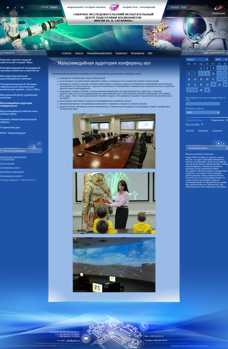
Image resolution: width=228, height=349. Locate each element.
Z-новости (217, 130)
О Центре (66, 53)
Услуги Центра (7, 163)
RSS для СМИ (192, 124)
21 (195, 84)
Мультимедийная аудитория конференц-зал (16, 104)
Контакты (175, 7)
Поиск (183, 7)
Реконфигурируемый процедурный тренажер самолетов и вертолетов (20, 69)
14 (195, 79)
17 (213, 79)
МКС (150, 53)
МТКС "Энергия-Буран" (13, 133)
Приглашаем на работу (11, 176)
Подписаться (217, 120)
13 (189, 79)
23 (207, 84)
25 (219, 84)
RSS (206, 52)
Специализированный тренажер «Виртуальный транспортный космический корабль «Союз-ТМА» (20, 87)
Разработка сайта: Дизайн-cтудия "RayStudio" (189, 346)
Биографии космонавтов (12, 172)
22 (201, 84)
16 (207, 79)
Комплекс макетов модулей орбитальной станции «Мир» (16, 61)
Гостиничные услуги (10, 167)
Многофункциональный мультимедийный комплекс (15, 77)
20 (189, 84)
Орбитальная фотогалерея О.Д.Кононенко (13, 158)
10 (213, 73)
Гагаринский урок (10, 127)
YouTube (190, 130)
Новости (79, 53)
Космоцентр (121, 53)
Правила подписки (194, 120)
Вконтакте (203, 130)
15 (201, 79)
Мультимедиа (137, 53)
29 (201, 90)
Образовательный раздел (99, 53)
